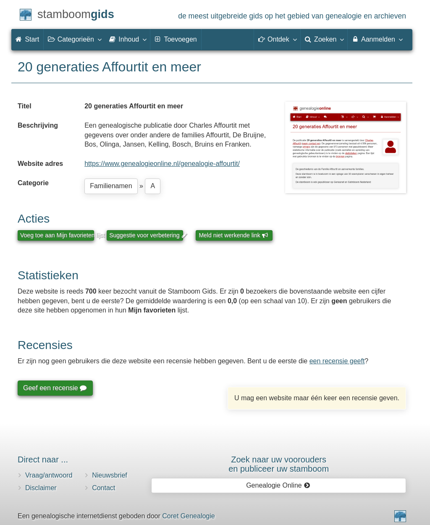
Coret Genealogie (188, 516)
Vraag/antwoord (48, 475)
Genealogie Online (278, 485)
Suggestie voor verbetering (146, 235)
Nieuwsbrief (109, 475)
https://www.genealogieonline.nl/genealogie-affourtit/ (162, 163)
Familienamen (111, 185)
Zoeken (324, 39)
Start (27, 39)
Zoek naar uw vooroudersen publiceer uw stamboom (278, 464)
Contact (103, 487)
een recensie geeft (337, 361)
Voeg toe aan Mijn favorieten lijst (57, 235)
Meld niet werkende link (233, 235)
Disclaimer (41, 487)
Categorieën (74, 39)
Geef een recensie (54, 387)
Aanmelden (377, 39)
